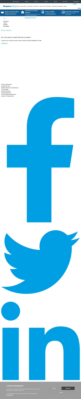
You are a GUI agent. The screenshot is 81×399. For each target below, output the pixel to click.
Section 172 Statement (7, 96)
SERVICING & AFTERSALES (57, 6)
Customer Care (5, 86)
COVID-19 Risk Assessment (8, 94)
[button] (7, 21)
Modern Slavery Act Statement (9, 88)
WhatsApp (76, 1)
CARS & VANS (42, 6)
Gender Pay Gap (5, 91)
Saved (27, 1)
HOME (17, 6)
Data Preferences (6, 93)
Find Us (36, 1)
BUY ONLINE (29, 6)
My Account (16, 1)
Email (55, 1)
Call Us (46, 1)
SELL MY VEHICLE (23, 6)
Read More (26, 81)
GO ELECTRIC (36, 6)
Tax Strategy (4, 89)
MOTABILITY (48, 6)
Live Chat (65, 1)
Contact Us (4, 43)
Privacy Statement (6, 84)
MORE (65, 6)
